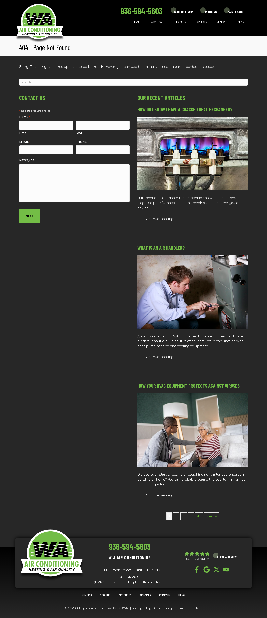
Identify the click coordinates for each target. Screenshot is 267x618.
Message (27, 158)
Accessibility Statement (171, 608)
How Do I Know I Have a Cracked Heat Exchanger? (184, 109)
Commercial (157, 21)
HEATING (87, 595)
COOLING (105, 595)
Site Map (196, 608)
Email (24, 140)
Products (180, 21)
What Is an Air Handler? (161, 248)
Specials (202, 21)
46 (199, 516)
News (241, 21)
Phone (81, 140)
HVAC (137, 21)
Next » (211, 516)
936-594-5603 (141, 11)
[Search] (133, 82)
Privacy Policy (141, 608)
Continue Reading (159, 219)
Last (79, 131)
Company (222, 21)
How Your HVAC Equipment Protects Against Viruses (188, 386)
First (22, 131)
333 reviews (202, 558)
